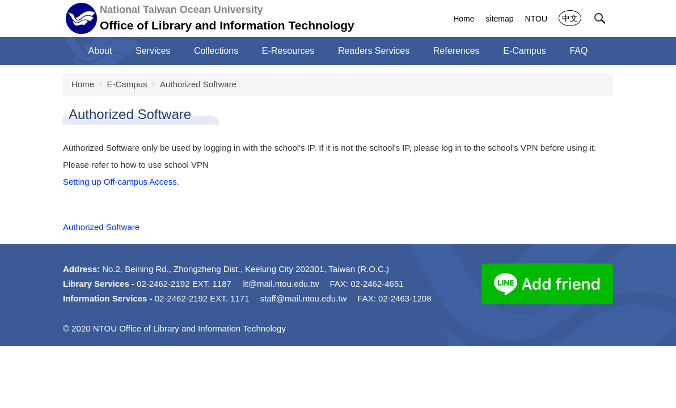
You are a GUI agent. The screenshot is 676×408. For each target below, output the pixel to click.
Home (463, 18)
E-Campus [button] (524, 51)
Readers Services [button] (373, 51)
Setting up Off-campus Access (120, 181)
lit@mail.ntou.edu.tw (280, 283)
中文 (570, 18)
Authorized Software (198, 84)
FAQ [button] (578, 51)
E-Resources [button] (288, 51)
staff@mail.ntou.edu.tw (303, 298)
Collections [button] (216, 51)
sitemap (500, 18)
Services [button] (153, 51)
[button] (600, 18)
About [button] (100, 51)
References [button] (456, 51)
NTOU (536, 18)
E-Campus (127, 84)
